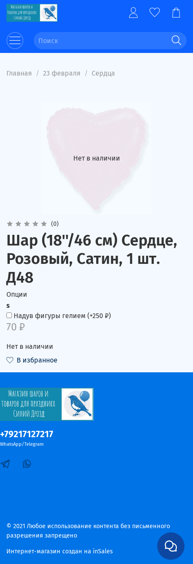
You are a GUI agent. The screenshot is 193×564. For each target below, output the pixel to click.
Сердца (103, 73)
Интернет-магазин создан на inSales (59, 551)
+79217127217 (26, 434)
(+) (58, 316)
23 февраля (62, 73)
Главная (19, 73)
